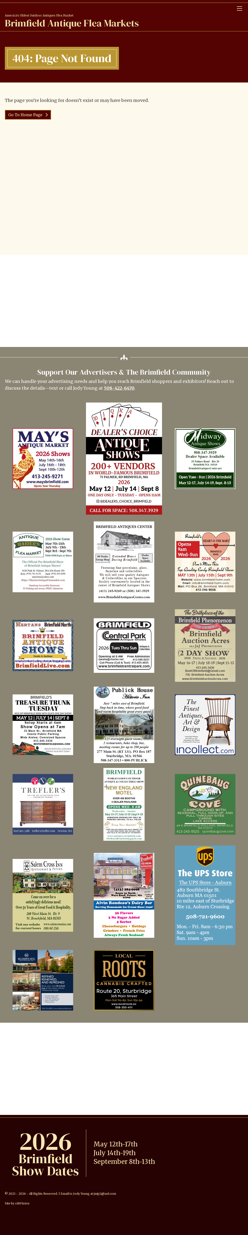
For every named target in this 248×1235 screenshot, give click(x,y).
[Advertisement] (124, 301)
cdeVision (22, 1203)
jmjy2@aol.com (105, 1193)
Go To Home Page (25, 114)
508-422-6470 (119, 388)
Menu (239, 8)
